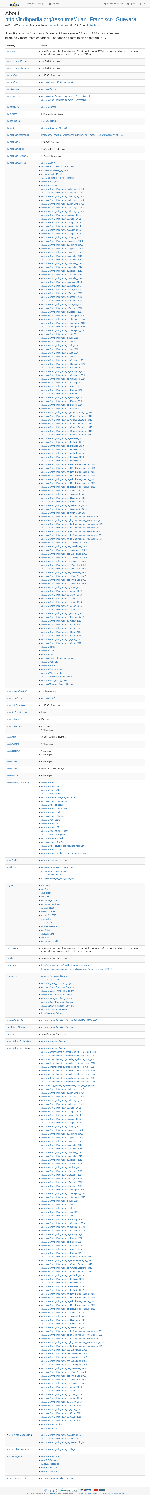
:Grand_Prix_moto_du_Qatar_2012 (61, 624)
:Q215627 (49, 915)
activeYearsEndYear (17, 61)
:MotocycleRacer (50, 900)
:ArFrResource (50, 1460)
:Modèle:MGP (51, 849)
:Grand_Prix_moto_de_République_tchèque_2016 (68, 483)
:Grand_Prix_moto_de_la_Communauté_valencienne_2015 (72, 531)
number (12, 114)
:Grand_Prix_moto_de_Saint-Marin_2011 (64, 490)
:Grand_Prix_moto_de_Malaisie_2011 (62, 438)
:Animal (46, 930)
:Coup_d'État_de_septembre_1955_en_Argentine (68, 1085)
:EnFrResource (50, 1467)
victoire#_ (14, 775)
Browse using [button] (36, 4)
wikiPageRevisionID (17, 156)
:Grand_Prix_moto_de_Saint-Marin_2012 (64, 494)
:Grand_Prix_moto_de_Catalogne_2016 (63, 379)
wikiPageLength (15, 149)
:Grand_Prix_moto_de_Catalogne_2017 (63, 382)
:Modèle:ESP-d (52, 838)
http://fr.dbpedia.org (59, 25)
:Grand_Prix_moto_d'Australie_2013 (61, 263)
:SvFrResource (50, 1456)
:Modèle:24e (50, 823)
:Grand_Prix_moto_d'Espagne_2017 (61, 312)
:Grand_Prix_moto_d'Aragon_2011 (61, 215)
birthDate (12, 75)
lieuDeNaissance (17, 712)
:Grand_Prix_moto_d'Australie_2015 (61, 271)
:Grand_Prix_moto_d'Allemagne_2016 (62, 207)
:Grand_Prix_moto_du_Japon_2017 (61, 609)
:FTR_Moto (50, 185)
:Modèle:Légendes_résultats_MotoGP (62, 846)
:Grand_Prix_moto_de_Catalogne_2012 (63, 364)
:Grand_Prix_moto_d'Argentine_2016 (62, 248)
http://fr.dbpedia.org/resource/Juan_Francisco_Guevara (70, 19)
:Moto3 (48, 665)
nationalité (14, 719)
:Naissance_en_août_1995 (57, 166)
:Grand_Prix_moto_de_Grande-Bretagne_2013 (66, 420)
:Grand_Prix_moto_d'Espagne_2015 (61, 304)
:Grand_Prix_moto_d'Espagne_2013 (61, 297)
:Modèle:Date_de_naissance (58, 797)
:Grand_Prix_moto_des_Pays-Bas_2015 (63, 576)
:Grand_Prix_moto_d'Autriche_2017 (61, 286)
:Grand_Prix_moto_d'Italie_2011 (60, 334)
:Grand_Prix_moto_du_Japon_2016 (61, 606)
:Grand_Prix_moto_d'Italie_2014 (60, 345)
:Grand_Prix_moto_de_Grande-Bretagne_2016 (66, 431)
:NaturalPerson (49, 926)
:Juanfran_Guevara (54, 1009)
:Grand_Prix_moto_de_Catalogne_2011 (63, 360)
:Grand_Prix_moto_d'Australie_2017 (61, 278)
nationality (13, 107)
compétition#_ (16, 698)
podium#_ (14, 751)
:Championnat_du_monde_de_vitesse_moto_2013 (68, 1063)
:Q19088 (48, 911)
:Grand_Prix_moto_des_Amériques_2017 (64, 557)
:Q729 (47, 922)
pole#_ (12, 761)
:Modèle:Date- (51, 794)
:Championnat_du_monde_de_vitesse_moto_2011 (68, 1055)
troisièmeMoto (18, 1449)
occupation (13, 121)
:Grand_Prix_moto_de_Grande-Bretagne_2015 (66, 427)
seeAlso (12, 965)
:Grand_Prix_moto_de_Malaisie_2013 (62, 446)
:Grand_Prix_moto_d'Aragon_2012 (61, 219)
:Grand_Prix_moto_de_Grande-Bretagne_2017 (66, 434)
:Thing (45, 885)
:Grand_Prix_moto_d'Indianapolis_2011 (63, 315)
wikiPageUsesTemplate (20, 782)
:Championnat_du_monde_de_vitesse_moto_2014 (68, 1067)
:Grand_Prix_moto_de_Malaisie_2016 (62, 457)
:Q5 (46, 919)
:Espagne (49, 89)
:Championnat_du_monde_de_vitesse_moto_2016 (68, 1074)
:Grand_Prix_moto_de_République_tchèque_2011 (68, 464)
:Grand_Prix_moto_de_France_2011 (62, 386)
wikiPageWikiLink (16, 163)
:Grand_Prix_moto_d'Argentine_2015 (62, 245)
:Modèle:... (50, 782)
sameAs (12, 976)
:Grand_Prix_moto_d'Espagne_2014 (61, 300)
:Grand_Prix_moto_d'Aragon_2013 (61, 222)
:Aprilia (48, 163)
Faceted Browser (113, 4)
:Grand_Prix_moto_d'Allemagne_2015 (62, 204)
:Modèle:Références (54, 808)
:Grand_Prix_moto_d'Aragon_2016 (61, 233)
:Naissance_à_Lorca (54, 170)
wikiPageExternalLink (18, 135)
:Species (46, 937)
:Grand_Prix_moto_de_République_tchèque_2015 (68, 479)
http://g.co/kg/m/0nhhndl (52, 1013)
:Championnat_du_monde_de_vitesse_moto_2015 (68, 1070)
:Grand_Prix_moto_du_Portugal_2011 (62, 613)
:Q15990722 (50, 980)
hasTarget (14, 1456)
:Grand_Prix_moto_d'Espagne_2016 (61, 308)
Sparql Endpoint (136, 4)
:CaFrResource (50, 1464)
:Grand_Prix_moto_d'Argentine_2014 (62, 241)
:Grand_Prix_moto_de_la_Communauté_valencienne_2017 (72, 539)
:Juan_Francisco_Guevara (54, 976)
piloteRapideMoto (19, 1435)
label (10, 958)
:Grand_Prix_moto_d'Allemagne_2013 (62, 196)
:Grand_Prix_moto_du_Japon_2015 (61, 602)
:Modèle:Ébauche (53, 816)
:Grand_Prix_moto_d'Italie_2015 (60, 349)
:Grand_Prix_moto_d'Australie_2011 (61, 256)
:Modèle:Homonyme (54, 801)
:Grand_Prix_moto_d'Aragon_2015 (61, 230)
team (10, 128)
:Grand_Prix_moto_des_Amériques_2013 (64, 542)
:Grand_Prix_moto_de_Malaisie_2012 (62, 442)
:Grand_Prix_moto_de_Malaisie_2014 (62, 449)
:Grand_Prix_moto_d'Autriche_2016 (61, 282)
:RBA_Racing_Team (54, 128)
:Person (46, 889)
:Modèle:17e (50, 820)
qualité (12, 768)
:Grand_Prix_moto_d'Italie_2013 (60, 341)
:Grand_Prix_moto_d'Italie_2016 (60, 353)
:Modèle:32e (50, 827)
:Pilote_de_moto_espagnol (57, 178)
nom (11, 737)
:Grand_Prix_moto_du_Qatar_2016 (61, 639)
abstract (12, 51)
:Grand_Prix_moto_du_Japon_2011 (61, 587)
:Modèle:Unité (51, 812)
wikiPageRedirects (19, 1041)
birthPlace (13, 82)
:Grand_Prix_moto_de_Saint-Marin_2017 (64, 513)
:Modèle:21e (50, 790)
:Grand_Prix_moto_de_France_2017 (62, 408)
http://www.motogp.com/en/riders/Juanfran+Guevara (65, 965)
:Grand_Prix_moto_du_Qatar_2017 (61, 643)
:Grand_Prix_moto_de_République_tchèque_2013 (68, 472)
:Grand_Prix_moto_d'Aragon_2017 (61, 237)
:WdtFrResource (50, 1471)
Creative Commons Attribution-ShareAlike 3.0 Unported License (100, 1493)
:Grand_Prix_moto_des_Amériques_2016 (64, 554)
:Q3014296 (49, 121)
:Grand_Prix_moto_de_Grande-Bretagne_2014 (66, 423)
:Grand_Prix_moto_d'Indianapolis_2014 (63, 327)
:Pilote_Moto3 (51, 174)
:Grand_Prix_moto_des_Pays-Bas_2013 (63, 569)
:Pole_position (51, 669)
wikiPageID (13, 142)
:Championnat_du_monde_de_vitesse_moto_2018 (68, 1082)
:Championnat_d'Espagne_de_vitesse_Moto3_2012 (68, 1052)
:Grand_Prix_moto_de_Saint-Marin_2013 (64, 498)
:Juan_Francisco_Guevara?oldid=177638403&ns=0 (69, 1020)
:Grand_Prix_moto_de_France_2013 (62, 394)
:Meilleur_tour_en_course (56, 676)
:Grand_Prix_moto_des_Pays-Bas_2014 (63, 572)
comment (12, 948)
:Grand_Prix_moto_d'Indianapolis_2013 (63, 323)
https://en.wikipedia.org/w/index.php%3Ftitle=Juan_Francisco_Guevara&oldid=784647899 (82, 135)
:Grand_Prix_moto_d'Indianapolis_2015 (63, 330)
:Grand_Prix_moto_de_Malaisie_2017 (62, 461)
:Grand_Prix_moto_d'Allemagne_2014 (62, 200)
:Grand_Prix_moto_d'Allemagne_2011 (62, 189)
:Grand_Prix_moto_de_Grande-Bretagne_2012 (66, 416)
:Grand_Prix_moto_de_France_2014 (62, 397)
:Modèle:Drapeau (53, 834)
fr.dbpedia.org (93, 25)
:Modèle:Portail (52, 805)
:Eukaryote (47, 934)
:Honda (48, 647)
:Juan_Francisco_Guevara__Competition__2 (65, 100)
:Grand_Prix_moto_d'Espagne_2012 (61, 293)
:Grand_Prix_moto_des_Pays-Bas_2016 (63, 580)
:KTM (47, 650)
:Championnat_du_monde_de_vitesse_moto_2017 (68, 1078)
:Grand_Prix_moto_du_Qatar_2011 (61, 621)
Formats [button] (55, 4)
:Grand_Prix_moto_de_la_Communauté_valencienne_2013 (72, 524)
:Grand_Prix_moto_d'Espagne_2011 (61, 289)
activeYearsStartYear (18, 68)
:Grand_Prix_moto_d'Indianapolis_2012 (63, 319)
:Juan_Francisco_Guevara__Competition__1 (65, 96)
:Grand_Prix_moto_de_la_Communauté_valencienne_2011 (72, 516)
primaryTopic (16, 1478)
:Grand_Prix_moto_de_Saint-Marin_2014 (64, 502)
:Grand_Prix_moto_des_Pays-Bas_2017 (63, 583)
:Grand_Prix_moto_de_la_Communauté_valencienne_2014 (72, 528)
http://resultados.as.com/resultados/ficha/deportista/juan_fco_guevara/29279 (76, 969)
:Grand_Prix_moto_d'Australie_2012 (61, 260)
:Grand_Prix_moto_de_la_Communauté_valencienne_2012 (72, 520)
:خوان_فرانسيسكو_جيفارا (56, 983)
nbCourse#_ (15, 726)
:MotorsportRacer (50, 904)
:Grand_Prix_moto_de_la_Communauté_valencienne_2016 (72, 535)
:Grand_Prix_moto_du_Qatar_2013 (61, 628)
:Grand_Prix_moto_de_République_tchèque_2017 (68, 487)
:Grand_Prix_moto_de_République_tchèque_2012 (68, 468)
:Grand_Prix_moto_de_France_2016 (62, 405)
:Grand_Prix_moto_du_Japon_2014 (61, 598)
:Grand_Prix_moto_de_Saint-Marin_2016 (64, 509)
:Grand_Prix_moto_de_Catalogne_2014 (63, 371)
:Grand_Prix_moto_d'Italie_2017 (60, 356)
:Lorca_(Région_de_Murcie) (58, 82)
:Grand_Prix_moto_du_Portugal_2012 (62, 617)
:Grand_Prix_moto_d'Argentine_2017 (62, 252)
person (26, 25)
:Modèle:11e (50, 786)
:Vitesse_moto (51, 673)
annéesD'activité (17, 691)
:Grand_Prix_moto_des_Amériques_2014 (64, 546)
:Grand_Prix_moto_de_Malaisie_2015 (62, 453)
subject (11, 867)
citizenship (13, 89)
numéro (13, 744)
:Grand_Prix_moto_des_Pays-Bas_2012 (63, 565)
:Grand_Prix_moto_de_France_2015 (62, 401)
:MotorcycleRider (50, 941)
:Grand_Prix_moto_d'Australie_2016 (61, 274)
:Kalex (48, 654)
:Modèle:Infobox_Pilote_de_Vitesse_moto (64, 853)
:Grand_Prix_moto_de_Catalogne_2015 (63, 375)
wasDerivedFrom (16, 1020)
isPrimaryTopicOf (16, 1027)
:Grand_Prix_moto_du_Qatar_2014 (61, 632)
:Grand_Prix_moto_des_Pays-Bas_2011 (63, 561)
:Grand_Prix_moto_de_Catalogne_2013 (63, 367)
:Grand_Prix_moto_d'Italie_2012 (60, 338)
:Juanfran (49, 1428)
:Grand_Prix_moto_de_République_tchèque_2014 (68, 475)
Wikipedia (54, 1493)
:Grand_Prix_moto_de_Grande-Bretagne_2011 (66, 412)
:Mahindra (49, 662)
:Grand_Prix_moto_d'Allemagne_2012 (62, 193)
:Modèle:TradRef (52, 842)
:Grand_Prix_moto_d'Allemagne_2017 (62, 211)
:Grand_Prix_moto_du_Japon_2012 (61, 591)
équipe (12, 860)
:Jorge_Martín (51, 1424)
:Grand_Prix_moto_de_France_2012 (62, 390)
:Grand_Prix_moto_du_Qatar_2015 (61, 636)
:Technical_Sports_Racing (57, 684)
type (10, 885)
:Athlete (46, 896)
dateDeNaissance (17, 705)
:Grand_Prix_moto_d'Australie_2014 (61, 267)
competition (13, 96)
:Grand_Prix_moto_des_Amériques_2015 (64, 550)
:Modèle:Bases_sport (54, 831)
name (11, 1034)
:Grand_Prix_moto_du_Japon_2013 (61, 595)
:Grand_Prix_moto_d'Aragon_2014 (61, 226)
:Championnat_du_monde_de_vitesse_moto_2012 (68, 1059)
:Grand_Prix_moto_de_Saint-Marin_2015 (64, 505)
